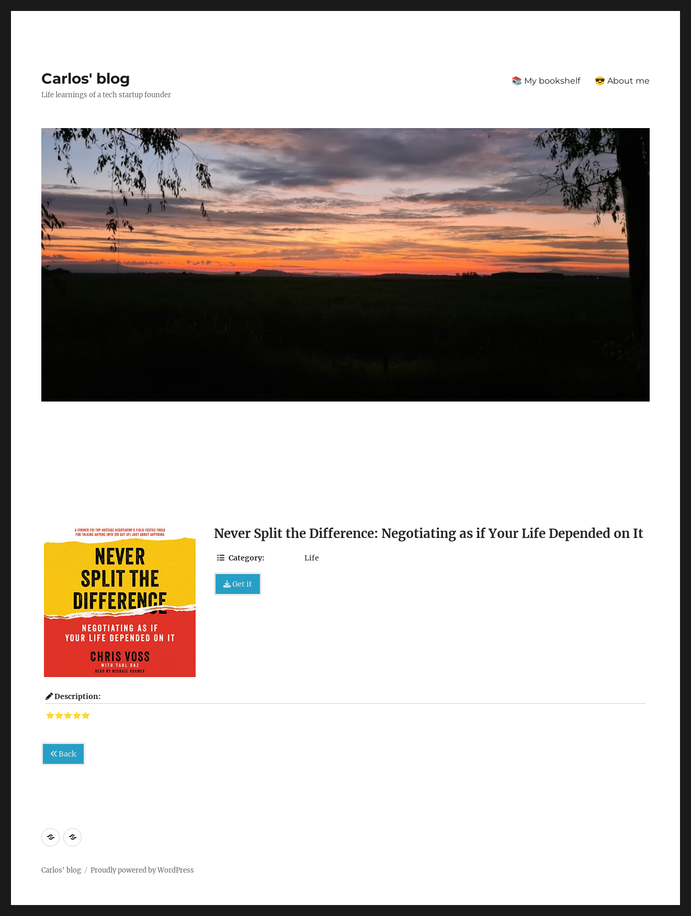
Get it (237, 584)
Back (63, 754)
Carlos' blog (85, 78)
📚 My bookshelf (546, 81)
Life (311, 558)
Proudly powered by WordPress (142, 870)
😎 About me (622, 81)
